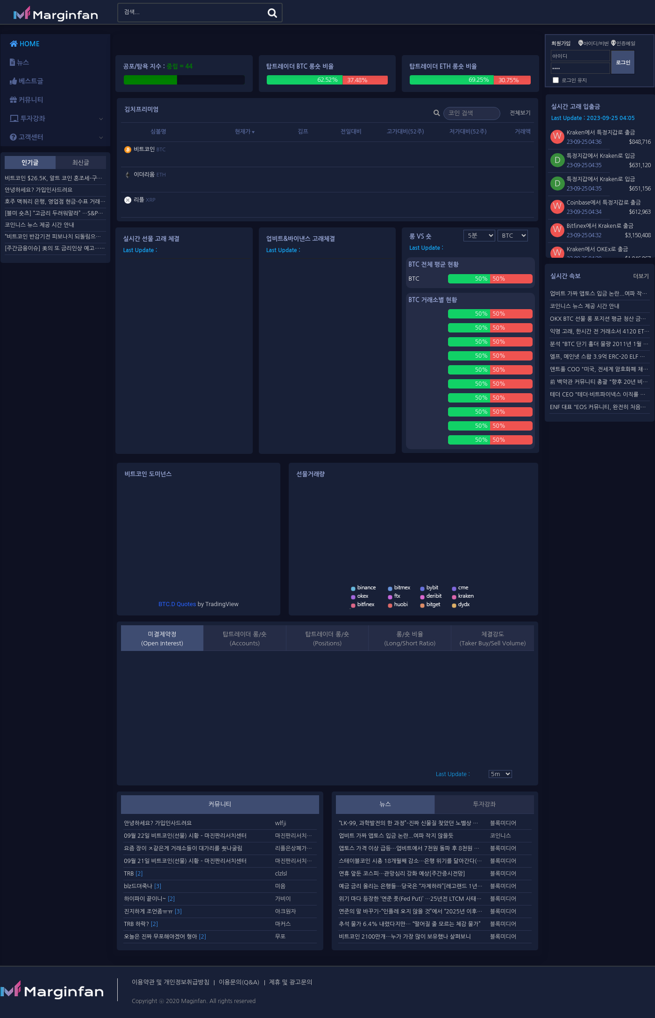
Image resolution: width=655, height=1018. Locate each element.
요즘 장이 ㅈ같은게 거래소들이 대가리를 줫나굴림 (183, 848)
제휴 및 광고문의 (291, 982)
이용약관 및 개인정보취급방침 (170, 982)
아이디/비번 (596, 43)
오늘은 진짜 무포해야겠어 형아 (165, 937)
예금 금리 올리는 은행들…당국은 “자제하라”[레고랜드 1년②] (411, 886)
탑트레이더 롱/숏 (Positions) (327, 639)
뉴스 (385, 804)
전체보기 (520, 113)
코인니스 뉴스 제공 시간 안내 (39, 225)
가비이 (283, 899)
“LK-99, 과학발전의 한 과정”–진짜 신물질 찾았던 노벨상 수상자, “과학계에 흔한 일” (411, 823)
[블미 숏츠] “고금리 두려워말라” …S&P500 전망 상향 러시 (55, 213)
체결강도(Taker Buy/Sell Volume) (492, 639)
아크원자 (285, 911)
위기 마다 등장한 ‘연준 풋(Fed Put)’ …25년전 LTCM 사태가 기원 (411, 899)
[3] (158, 886)
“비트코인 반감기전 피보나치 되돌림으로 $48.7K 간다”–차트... (55, 237)
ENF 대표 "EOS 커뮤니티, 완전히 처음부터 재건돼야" (599, 407)
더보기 (641, 276)
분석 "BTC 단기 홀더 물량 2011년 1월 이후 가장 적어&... (599, 344)
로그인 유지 (574, 80)
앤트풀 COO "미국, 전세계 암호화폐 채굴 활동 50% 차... (599, 369)
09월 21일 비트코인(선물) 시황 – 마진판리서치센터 (185, 861)
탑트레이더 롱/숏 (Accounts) (245, 639)
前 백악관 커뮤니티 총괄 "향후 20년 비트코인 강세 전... (599, 382)
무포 (280, 937)
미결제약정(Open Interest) (162, 639)
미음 (280, 886)
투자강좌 (484, 804)
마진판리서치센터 (296, 836)
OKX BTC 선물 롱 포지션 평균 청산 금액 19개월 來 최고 (599, 319)
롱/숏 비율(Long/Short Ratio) (410, 639)
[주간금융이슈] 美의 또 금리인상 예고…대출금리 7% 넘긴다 (55, 248)
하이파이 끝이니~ (149, 899)
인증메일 (625, 43)
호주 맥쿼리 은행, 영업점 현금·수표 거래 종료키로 (55, 202)
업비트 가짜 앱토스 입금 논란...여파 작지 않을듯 (396, 836)
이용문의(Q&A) (239, 982)
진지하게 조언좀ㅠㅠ (153, 911)
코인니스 (500, 836)
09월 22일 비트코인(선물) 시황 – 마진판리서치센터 (185, 836)
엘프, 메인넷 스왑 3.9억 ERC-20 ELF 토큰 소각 (599, 357)
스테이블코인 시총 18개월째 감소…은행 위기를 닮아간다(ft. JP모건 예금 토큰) (411, 861)
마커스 (283, 924)
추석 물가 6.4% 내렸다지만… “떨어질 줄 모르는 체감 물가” (409, 924)
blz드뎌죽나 (142, 886)
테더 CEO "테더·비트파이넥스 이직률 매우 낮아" (599, 394)
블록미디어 (503, 823)
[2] (139, 874)
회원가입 (560, 43)
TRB (133, 874)
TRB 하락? (141, 924)
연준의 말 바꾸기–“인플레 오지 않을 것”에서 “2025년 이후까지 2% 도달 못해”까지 (411, 911)
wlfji (280, 823)
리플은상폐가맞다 (296, 848)
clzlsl (281, 874)
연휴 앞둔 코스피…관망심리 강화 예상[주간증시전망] (402, 874)
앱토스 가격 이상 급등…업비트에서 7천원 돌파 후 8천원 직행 (411, 848)
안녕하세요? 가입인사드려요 (38, 190)
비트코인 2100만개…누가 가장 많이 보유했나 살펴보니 (405, 937)
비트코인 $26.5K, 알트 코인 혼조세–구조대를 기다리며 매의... (55, 178)
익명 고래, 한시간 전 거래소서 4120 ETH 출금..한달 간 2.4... (599, 331)
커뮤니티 (220, 804)
